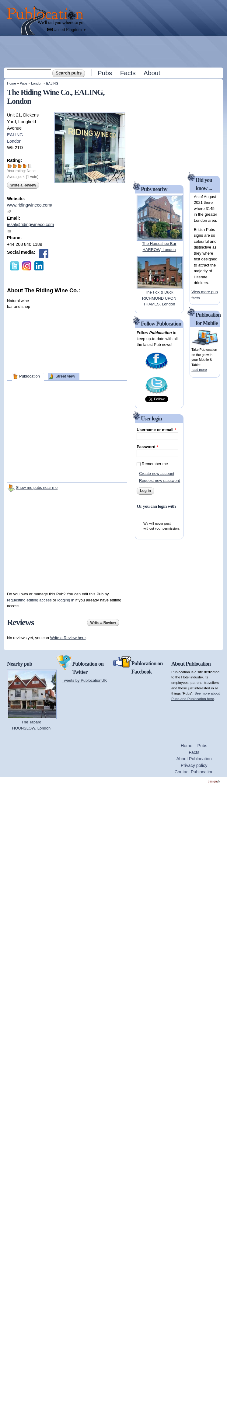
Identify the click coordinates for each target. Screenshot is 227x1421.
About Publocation (194, 758)
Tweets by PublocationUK (84, 680)
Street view (65, 376)
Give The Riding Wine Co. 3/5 (20, 166)
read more (199, 369)
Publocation (29, 376)
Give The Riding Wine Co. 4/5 (25, 166)
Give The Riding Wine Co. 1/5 (9, 166)
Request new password (159, 480)
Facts (128, 72)
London (36, 83)
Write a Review (23, 185)
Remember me (155, 463)
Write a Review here (68, 638)
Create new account (156, 473)
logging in (66, 600)
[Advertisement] (114, 51)
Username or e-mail (156, 429)
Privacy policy (194, 765)
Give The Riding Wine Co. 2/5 (14, 166)
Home (11, 83)
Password (147, 446)
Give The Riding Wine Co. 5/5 (30, 166)
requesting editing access (29, 600)
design (214, 781)
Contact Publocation (194, 771)
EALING (52, 83)
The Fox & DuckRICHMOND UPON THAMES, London (159, 298)
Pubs (105, 72)
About (152, 72)
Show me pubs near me (37, 487)
